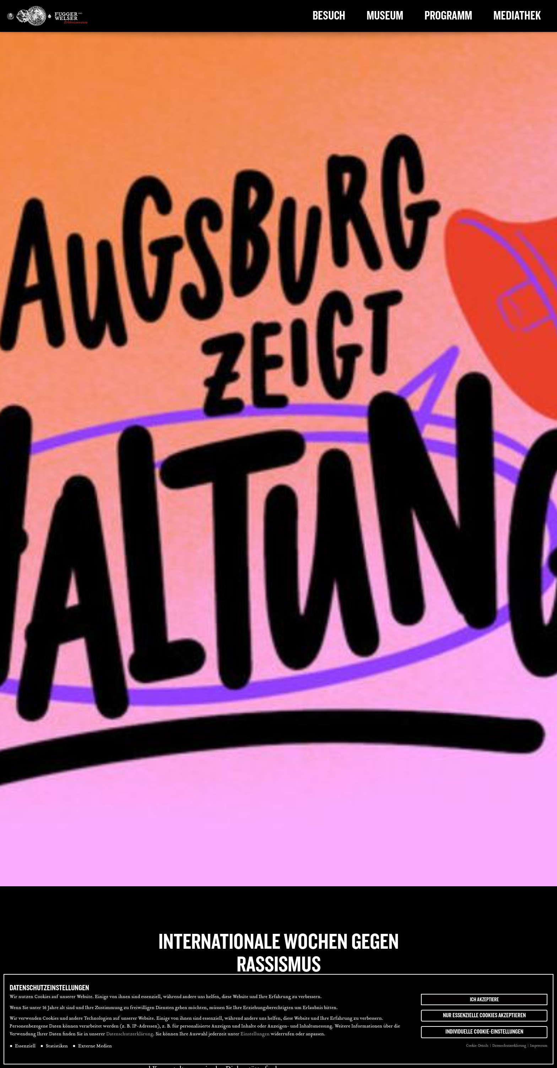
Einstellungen (255, 1035)
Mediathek (517, 16)
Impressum (538, 1047)
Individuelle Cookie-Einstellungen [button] (484, 1033)
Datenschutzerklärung (129, 1035)
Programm (448, 16)
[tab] (542, 490)
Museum (385, 16)
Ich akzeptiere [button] (484, 1000)
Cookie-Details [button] (477, 1047)
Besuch (329, 16)
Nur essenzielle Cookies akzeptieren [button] (484, 1016)
